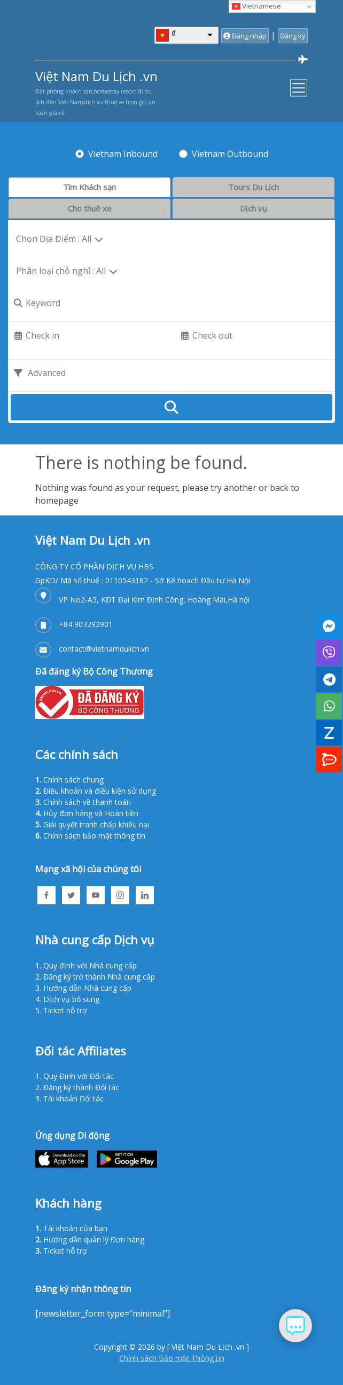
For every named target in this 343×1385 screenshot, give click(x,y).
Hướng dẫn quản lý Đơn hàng (93, 1239)
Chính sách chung (73, 779)
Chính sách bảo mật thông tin (94, 836)
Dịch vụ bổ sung (71, 999)
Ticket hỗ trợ (65, 1010)
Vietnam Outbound (230, 154)
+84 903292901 (86, 624)
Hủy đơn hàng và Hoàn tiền (90, 813)
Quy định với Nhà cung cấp (90, 965)
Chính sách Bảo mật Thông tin (171, 1358)
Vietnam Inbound (123, 154)
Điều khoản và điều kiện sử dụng (99, 791)
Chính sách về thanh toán (87, 802)
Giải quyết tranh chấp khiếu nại (96, 824)
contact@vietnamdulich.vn (104, 649)
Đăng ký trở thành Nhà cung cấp (99, 977)
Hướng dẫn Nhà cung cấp (87, 988)
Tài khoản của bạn (75, 1228)
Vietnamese (256, 6)
